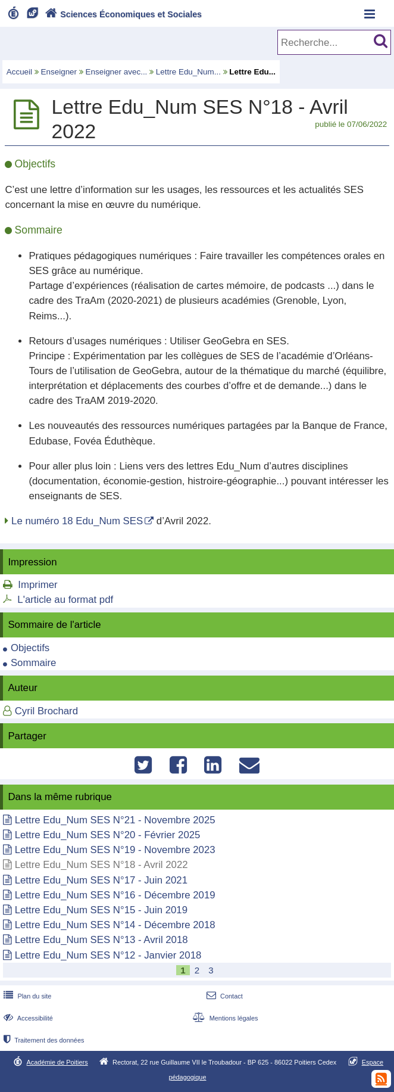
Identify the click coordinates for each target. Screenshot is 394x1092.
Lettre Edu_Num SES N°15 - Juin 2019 (101, 910)
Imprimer (37, 584)
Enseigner (59, 71)
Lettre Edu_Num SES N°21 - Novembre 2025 (115, 820)
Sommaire (33, 662)
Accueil (19, 71)
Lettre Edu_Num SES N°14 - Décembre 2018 (115, 925)
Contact (223, 996)
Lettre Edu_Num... (188, 71)
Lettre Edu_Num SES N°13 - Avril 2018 (101, 939)
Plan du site (26, 996)
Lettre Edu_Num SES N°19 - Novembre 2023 (115, 849)
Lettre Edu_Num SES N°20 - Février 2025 (108, 835)
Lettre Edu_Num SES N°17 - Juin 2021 (101, 880)
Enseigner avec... (117, 71)
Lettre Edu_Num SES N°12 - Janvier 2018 (108, 955)
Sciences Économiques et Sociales (122, 14)
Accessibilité (27, 1018)
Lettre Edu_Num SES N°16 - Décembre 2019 (115, 895)
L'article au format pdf (65, 599)
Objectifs (30, 648)
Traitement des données (42, 1040)
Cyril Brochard (46, 711)
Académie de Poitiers (57, 1062)
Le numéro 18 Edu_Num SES (77, 521)
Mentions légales (224, 1018)
